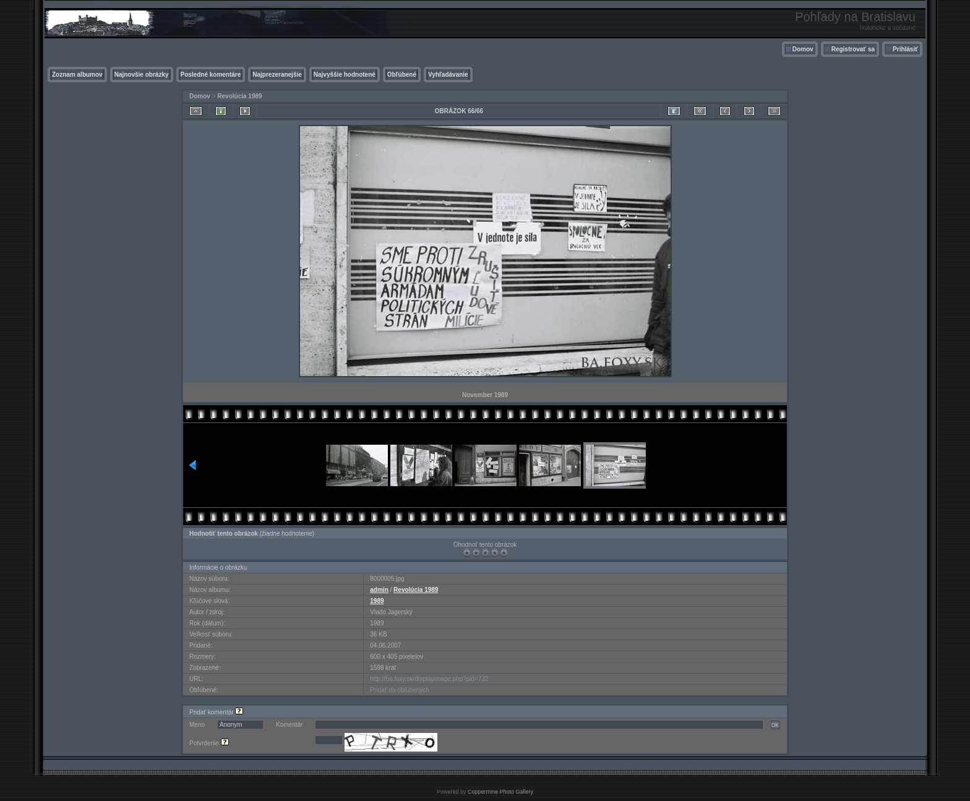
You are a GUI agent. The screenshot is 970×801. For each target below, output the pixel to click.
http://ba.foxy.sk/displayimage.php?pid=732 (429, 678)
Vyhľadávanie (448, 74)
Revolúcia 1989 (239, 96)
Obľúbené (401, 74)
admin (379, 589)
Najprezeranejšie (277, 74)
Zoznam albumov (77, 74)
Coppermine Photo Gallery (500, 792)
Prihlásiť (905, 49)
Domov (802, 49)
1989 (377, 601)
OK (775, 725)
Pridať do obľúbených (399, 690)
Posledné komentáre (211, 74)
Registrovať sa (853, 49)
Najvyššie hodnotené (345, 74)
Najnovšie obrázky (141, 74)
